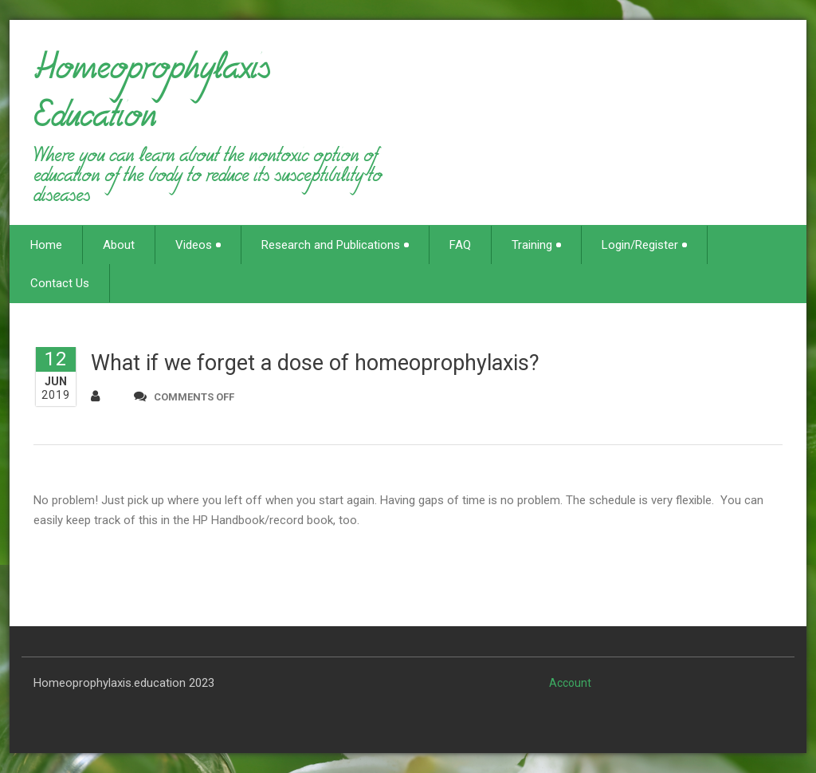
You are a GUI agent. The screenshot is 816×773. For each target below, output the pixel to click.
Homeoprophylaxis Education (151, 99)
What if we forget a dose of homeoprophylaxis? (315, 363)
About (119, 245)
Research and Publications (335, 245)
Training (536, 245)
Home (46, 245)
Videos (198, 245)
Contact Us (59, 283)
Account (570, 682)
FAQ (460, 245)
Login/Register (644, 245)
